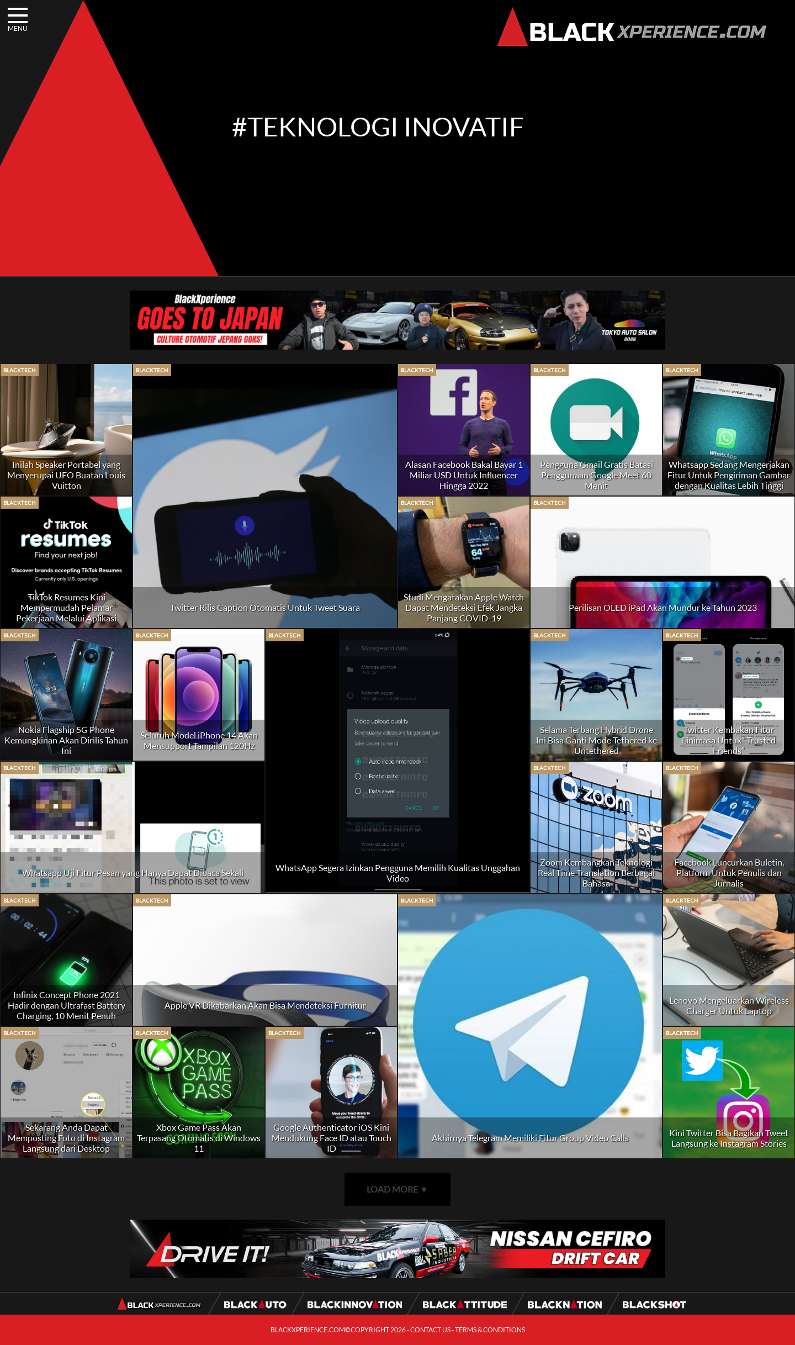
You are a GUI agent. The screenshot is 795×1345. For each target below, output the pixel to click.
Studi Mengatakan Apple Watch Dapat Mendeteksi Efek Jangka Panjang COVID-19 (464, 607)
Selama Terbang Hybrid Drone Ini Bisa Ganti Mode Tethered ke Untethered (596, 740)
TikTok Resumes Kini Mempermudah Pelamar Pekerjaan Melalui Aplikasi (66, 607)
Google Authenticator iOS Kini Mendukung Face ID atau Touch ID (331, 1137)
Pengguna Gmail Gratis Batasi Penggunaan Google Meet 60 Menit (596, 474)
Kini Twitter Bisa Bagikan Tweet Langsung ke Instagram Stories (728, 1137)
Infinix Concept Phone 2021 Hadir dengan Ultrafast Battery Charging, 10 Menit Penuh (66, 1005)
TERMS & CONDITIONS (490, 1330)
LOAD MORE (397, 1189)
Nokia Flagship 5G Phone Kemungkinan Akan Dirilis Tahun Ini (66, 740)
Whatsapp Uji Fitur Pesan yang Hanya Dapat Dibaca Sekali (132, 872)
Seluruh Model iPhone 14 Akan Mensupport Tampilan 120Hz (199, 740)
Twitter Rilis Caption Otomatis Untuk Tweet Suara (265, 607)
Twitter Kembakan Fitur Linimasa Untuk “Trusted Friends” (729, 740)
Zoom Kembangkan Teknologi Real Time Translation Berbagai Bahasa (596, 872)
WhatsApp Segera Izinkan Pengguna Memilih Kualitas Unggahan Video (397, 872)
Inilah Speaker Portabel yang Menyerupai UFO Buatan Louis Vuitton (66, 474)
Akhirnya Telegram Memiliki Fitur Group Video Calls (530, 1137)
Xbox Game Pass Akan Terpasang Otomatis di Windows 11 (199, 1137)
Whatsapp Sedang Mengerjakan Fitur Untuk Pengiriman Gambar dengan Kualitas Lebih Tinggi (728, 474)
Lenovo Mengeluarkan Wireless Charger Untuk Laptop (729, 1005)
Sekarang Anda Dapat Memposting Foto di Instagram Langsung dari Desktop (66, 1137)
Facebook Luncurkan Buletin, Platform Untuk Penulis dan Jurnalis (729, 872)
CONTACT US (430, 1330)
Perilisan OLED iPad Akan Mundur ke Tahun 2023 (663, 607)
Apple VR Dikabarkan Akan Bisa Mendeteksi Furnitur (265, 1005)
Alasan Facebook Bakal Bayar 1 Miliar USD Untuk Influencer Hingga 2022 (464, 474)
